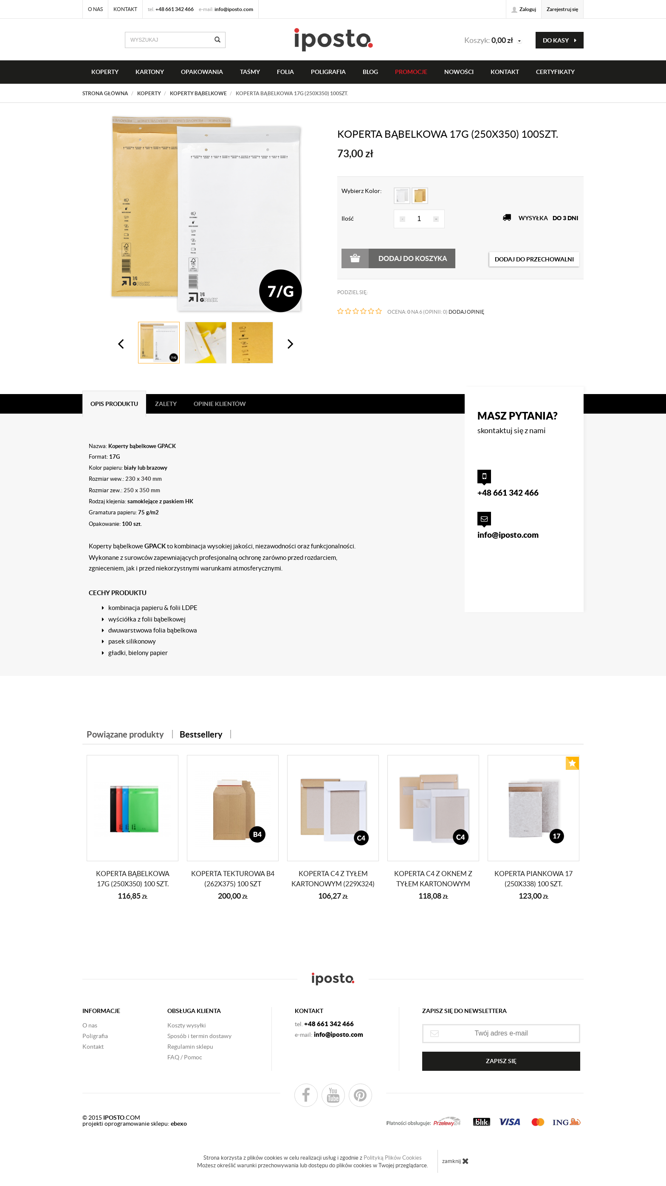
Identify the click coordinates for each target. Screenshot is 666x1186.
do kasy (559, 40)
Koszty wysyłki (186, 1025)
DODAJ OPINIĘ (466, 312)
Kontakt (125, 9)
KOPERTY (105, 71)
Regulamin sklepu (190, 1046)
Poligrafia (328, 71)
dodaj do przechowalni (534, 259)
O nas (95, 9)
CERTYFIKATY (555, 71)
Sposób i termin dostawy (199, 1036)
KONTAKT (505, 71)
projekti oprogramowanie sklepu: (134, 1123)
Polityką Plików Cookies (393, 1158)
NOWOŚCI (459, 71)
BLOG (370, 71)
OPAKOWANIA (202, 71)
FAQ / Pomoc (184, 1057)
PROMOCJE (411, 71)
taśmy (250, 71)
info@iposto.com (233, 9)
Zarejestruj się (562, 9)
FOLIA (285, 71)
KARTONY (149, 71)
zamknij (455, 1161)
